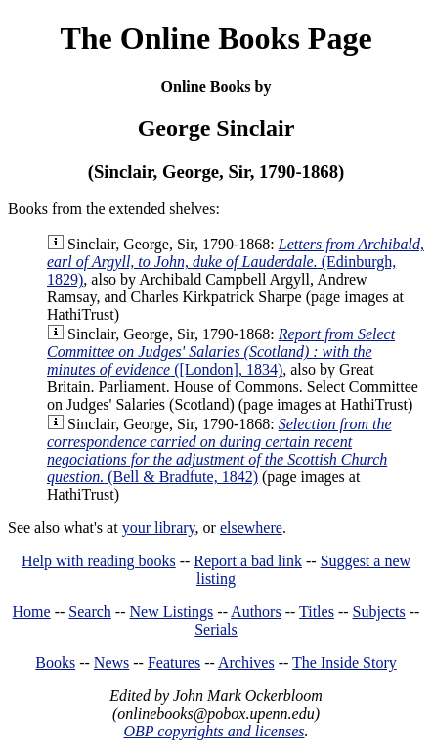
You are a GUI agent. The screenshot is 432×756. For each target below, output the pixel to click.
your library (158, 527)
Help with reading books (99, 561)
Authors (256, 611)
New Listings (172, 611)
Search (89, 611)
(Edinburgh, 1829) (235, 262)
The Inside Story (344, 662)
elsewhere (251, 527)
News (111, 662)
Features (174, 662)
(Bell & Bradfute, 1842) (219, 450)
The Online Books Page (215, 38)
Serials (216, 629)
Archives (246, 662)
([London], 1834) (221, 352)
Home (32, 611)
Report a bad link (248, 561)
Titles (316, 611)
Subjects (379, 611)
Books (55, 662)
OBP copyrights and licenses (213, 731)
